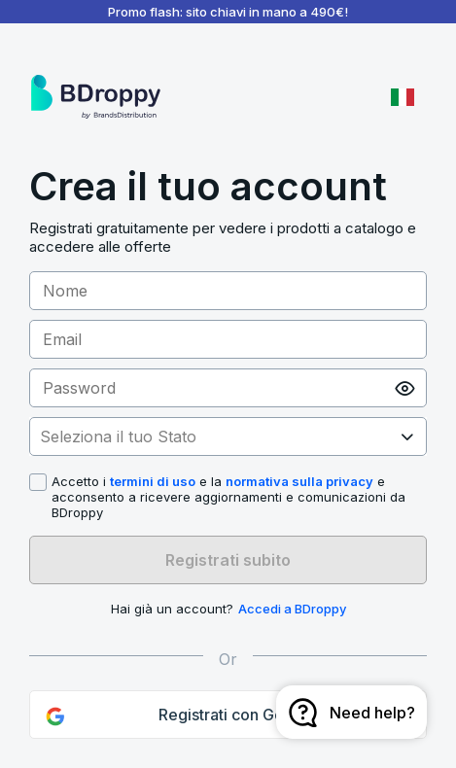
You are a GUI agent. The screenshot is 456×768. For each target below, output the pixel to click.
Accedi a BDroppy (292, 608)
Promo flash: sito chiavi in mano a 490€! (228, 11)
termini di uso (152, 481)
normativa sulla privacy (299, 481)
